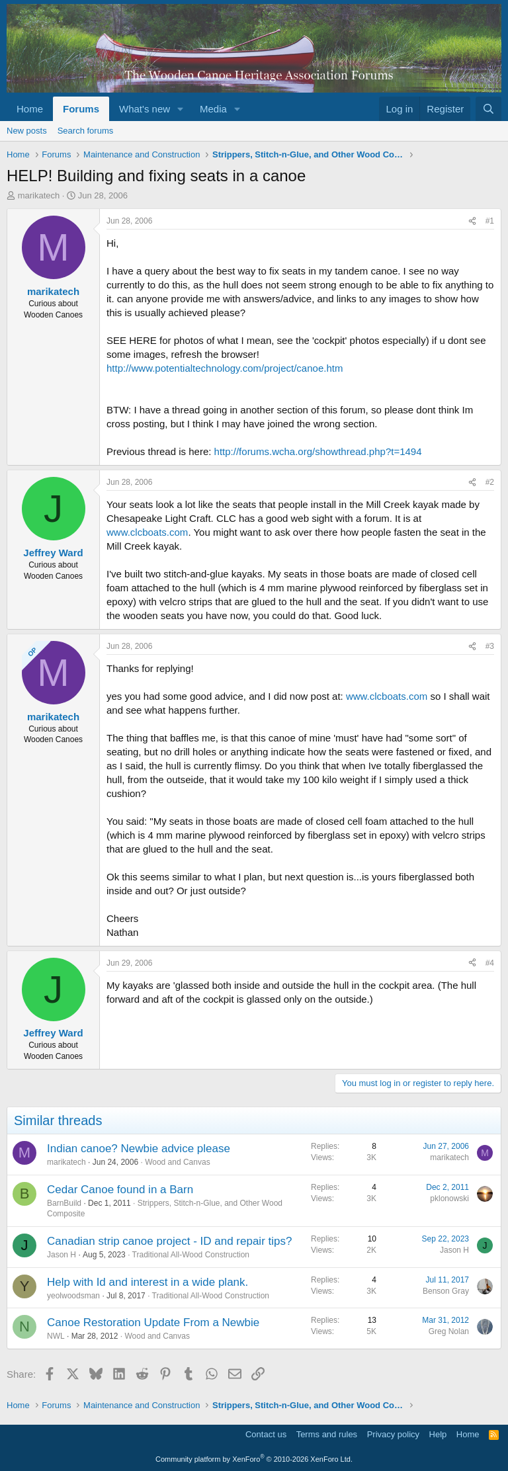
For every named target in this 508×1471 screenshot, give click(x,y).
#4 (490, 963)
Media (213, 108)
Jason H (61, 1254)
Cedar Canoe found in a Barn (120, 1189)
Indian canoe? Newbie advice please (138, 1148)
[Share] (472, 221)
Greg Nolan (449, 1331)
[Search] (488, 109)
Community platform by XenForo (254, 1459)
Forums (81, 108)
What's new (144, 108)
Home (30, 108)
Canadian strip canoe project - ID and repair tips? (169, 1241)
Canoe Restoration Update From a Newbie (153, 1322)
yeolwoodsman (73, 1295)
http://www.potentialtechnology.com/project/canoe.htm (224, 368)
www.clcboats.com (147, 532)
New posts (27, 131)
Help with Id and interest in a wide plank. (147, 1282)
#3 (490, 646)
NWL (56, 1336)
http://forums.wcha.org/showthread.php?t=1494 (318, 451)
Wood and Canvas (177, 1162)
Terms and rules (326, 1434)
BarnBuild (64, 1203)
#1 (490, 221)
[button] (180, 109)
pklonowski (449, 1198)
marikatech (39, 195)
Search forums (86, 131)
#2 (490, 482)
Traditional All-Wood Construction (190, 1254)
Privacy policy (393, 1434)
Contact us (265, 1434)
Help (438, 1434)
